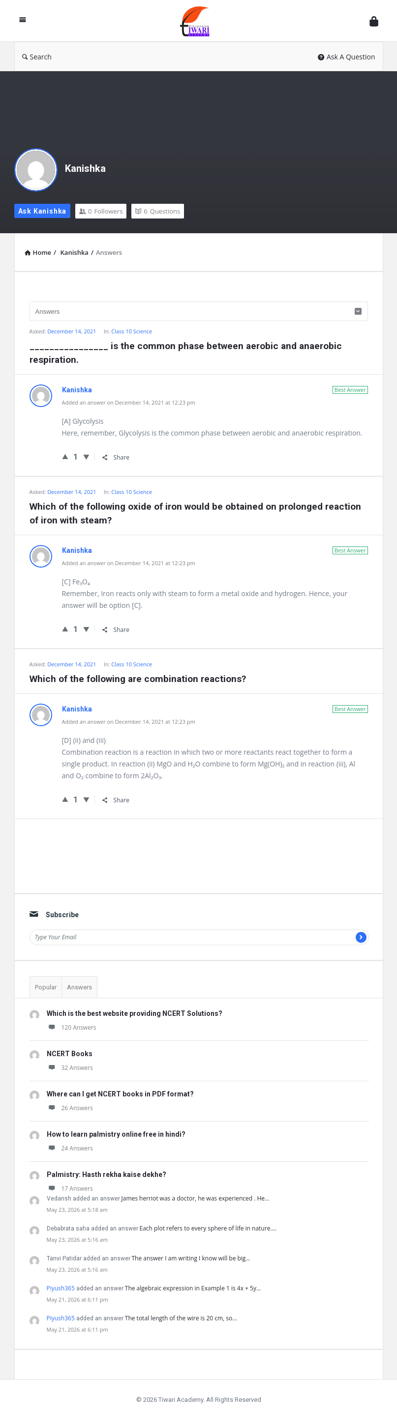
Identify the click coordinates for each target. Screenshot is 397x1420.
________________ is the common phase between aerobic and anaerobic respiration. (186, 352)
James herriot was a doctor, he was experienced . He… (196, 1198)
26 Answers (70, 1108)
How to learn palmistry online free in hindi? (116, 1134)
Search (37, 56)
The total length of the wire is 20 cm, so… (181, 1318)
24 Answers (70, 1148)
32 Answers (70, 1068)
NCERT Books (69, 1054)
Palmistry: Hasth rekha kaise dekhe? (106, 1174)
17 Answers (70, 1188)
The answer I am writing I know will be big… (191, 1258)
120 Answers (71, 1027)
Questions (157, 211)
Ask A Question (346, 56)
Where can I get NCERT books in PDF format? (120, 1094)
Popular (46, 987)
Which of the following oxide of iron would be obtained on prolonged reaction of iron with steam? (195, 513)
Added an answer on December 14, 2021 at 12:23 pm (128, 402)
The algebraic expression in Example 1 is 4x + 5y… (193, 1288)
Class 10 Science (131, 331)
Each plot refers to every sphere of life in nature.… (208, 1228)
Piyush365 (61, 1288)
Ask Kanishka (42, 211)
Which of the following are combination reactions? (138, 678)
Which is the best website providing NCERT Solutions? (134, 1013)
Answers (79, 987)
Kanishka (85, 168)
